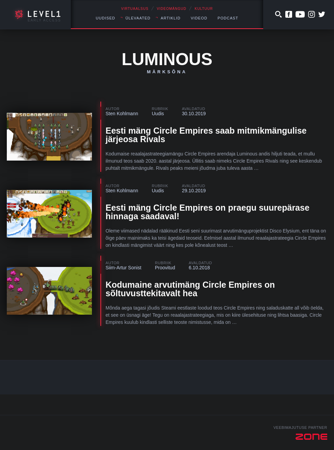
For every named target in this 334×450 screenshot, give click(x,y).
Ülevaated (137, 18)
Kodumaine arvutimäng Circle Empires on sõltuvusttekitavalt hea (190, 289)
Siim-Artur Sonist (123, 267)
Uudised (105, 18)
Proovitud (165, 267)
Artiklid (170, 18)
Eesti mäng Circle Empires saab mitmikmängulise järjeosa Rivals (206, 135)
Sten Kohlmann (122, 113)
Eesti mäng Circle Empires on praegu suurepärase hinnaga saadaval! (207, 212)
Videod (199, 18)
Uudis (158, 113)
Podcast (228, 18)
